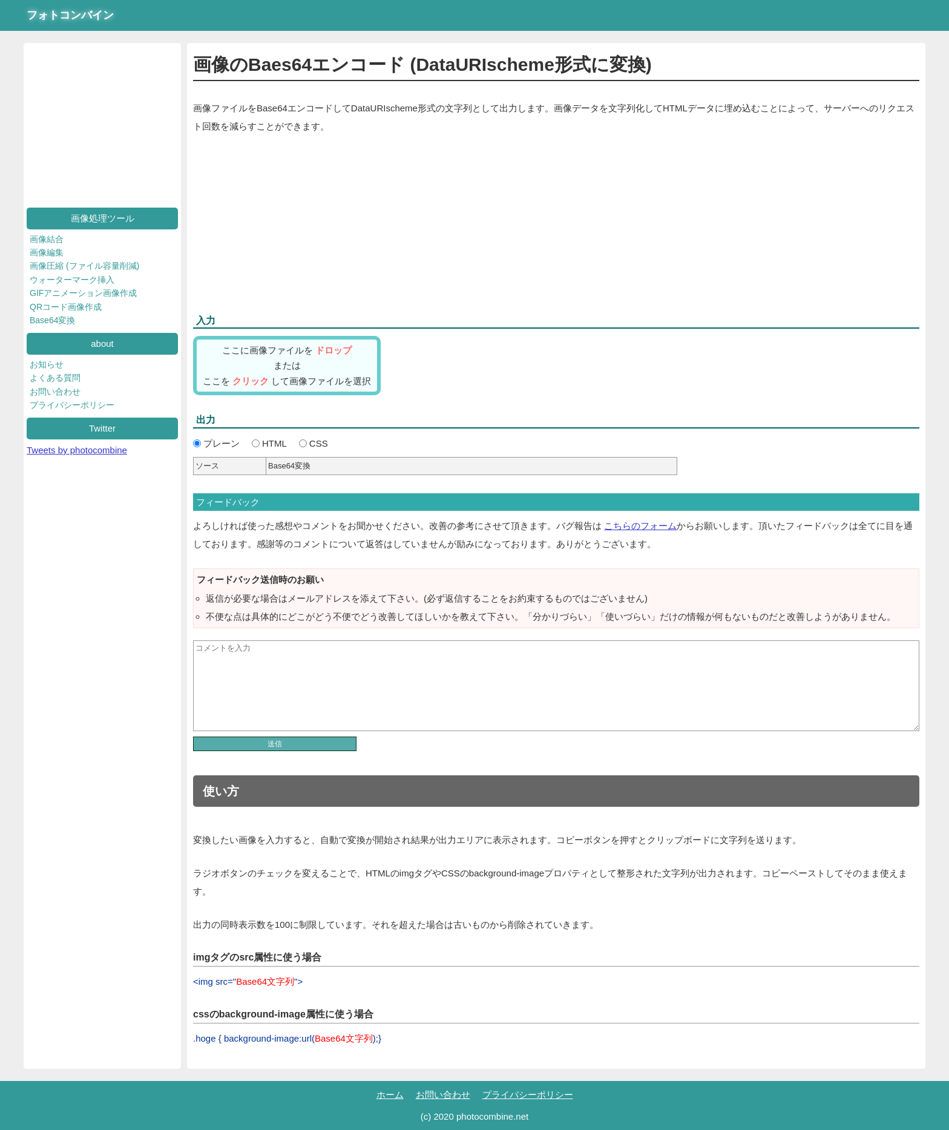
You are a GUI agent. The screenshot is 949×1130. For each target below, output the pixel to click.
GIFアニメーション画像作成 (83, 293)
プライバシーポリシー (72, 405)
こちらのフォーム (640, 526)
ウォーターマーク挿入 (72, 279)
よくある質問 (55, 378)
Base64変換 (52, 320)
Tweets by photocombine (77, 450)
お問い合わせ (55, 391)
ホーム (390, 1094)
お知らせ (47, 364)
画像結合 (47, 239)
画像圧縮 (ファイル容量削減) (84, 266)
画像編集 (47, 252)
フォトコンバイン (70, 15)
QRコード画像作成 (66, 307)
